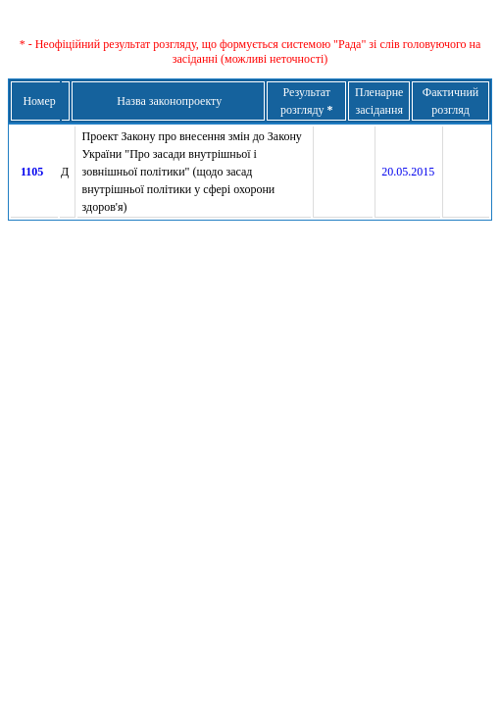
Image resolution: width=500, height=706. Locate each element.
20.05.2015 (407, 171)
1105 (32, 171)
